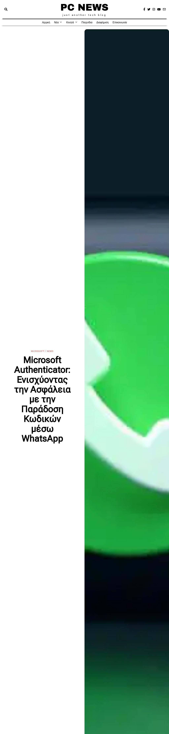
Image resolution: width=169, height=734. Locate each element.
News (51, 351)
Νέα (56, 22)
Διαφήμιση (102, 22)
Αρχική (46, 22)
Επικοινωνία (120, 22)
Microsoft (37, 351)
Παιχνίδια (87, 22)
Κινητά (70, 22)
